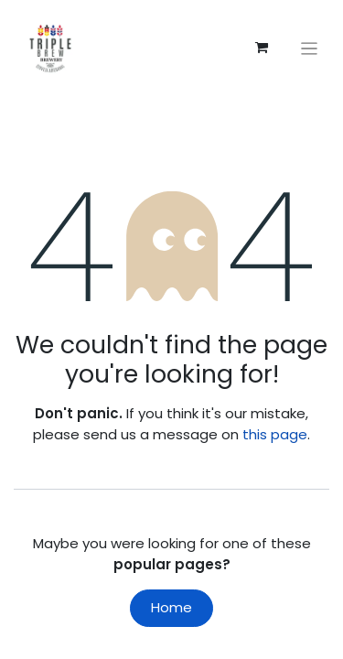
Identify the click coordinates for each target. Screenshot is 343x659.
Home (171, 607)
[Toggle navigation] (309, 48)
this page (274, 434)
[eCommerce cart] (261, 47)
